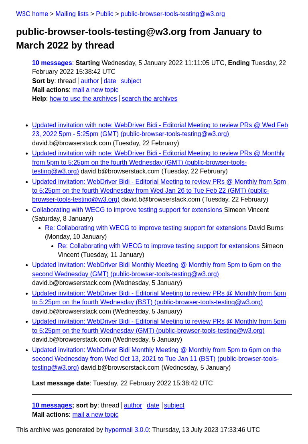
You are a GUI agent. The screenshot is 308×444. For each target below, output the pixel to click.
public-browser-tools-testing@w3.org (173, 13)
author (90, 80)
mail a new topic (95, 89)
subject (131, 80)
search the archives (150, 98)
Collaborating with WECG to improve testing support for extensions (127, 209)
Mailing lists (72, 13)
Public (104, 13)
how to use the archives (83, 98)
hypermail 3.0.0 (126, 429)
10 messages (52, 62)
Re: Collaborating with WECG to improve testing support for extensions (146, 227)
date (109, 80)
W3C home (32, 13)
